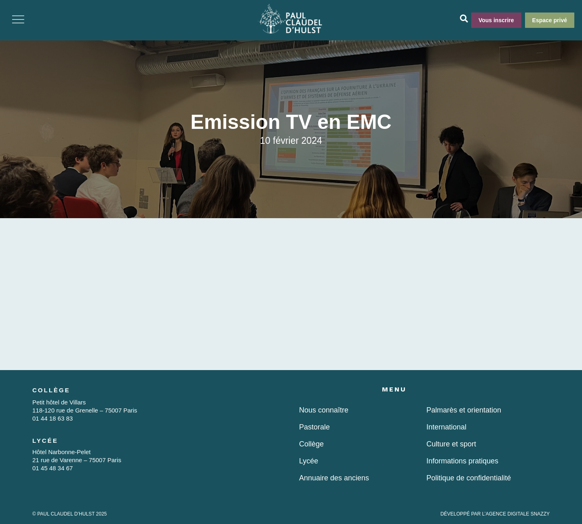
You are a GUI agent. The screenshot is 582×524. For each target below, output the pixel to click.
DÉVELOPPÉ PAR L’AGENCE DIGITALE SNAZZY (495, 514)
